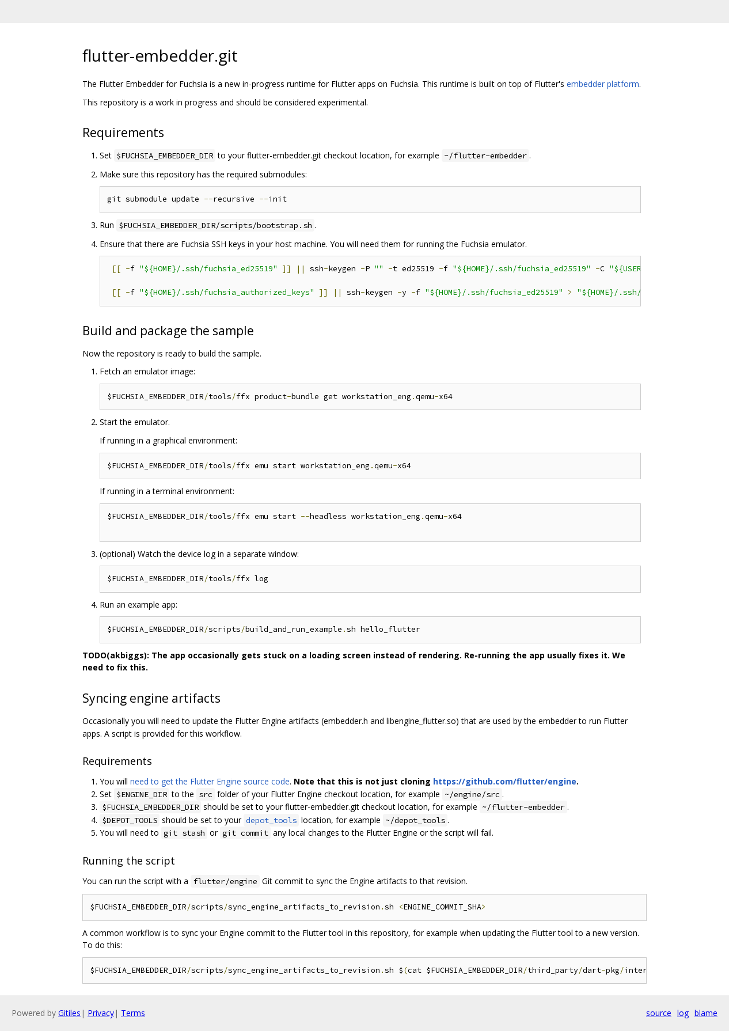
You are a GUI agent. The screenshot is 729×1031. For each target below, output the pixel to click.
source (658, 1012)
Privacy (101, 1012)
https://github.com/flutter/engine (504, 781)
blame (705, 1012)
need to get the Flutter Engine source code (210, 781)
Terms (133, 1012)
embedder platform (603, 83)
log (683, 1012)
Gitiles (69, 1012)
